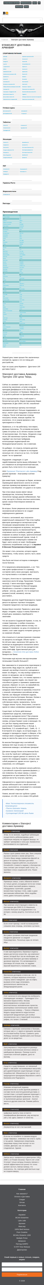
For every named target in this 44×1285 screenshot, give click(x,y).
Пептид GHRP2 (22, 1244)
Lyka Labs (22, 1221)
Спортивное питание (11, 3)
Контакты (22, 1205)
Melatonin (22, 1241)
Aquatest (22, 1215)
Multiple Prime (22, 1238)
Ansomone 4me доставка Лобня (26, 652)
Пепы (26, 6)
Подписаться (22, 1275)
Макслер (22, 1226)
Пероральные (26, 3)
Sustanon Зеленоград (14, 811)
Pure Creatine (22, 1232)
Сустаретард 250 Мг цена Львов (19, 813)
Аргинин (22, 1223)
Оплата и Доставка (22, 1197)
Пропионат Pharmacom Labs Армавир (22, 471)
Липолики (19, 6)
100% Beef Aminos (22, 1229)
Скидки (22, 1199)
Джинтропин (22, 1250)
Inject (35, 3)
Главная (22, 1189)
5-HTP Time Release (22, 1247)
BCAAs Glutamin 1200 (22, 1235)
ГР (39, 3)
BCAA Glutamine (22, 1218)
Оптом (22, 1202)
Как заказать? (22, 1194)
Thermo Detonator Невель (16, 808)
